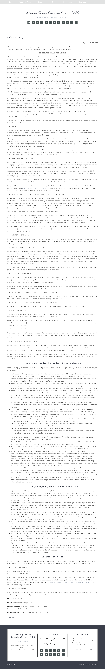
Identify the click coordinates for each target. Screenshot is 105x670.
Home (11, 2)
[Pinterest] (54, 22)
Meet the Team (25, 2)
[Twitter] (58, 22)
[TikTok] (67, 22)
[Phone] (33, 22)
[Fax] (37, 22)
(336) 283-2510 (63, 17)
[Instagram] (46, 22)
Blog (94, 2)
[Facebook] (41, 22)
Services (42, 2)
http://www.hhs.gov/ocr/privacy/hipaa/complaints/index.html (68, 582)
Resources (67, 2)
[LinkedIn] (50, 22)
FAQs (54, 2)
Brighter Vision (93, 665)
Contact (82, 2)
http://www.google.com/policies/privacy (35, 188)
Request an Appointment (82, 650)
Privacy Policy (12, 665)
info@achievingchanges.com (47, 17)
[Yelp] (76, 22)
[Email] (28, 22)
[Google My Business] (71, 22)
